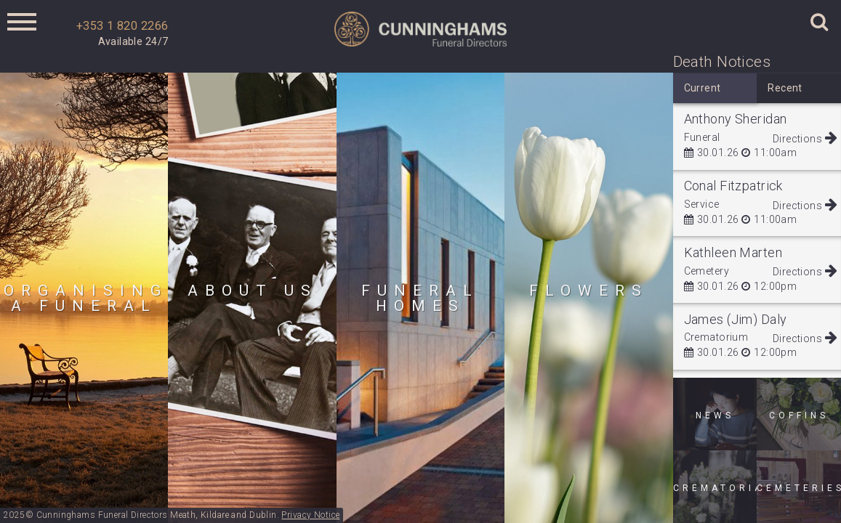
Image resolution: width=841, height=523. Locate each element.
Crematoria (715, 488)
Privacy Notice (310, 515)
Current (702, 88)
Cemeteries (799, 488)
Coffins (799, 415)
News (715, 415)
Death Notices (721, 61)
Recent (785, 88)
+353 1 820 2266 (122, 26)
